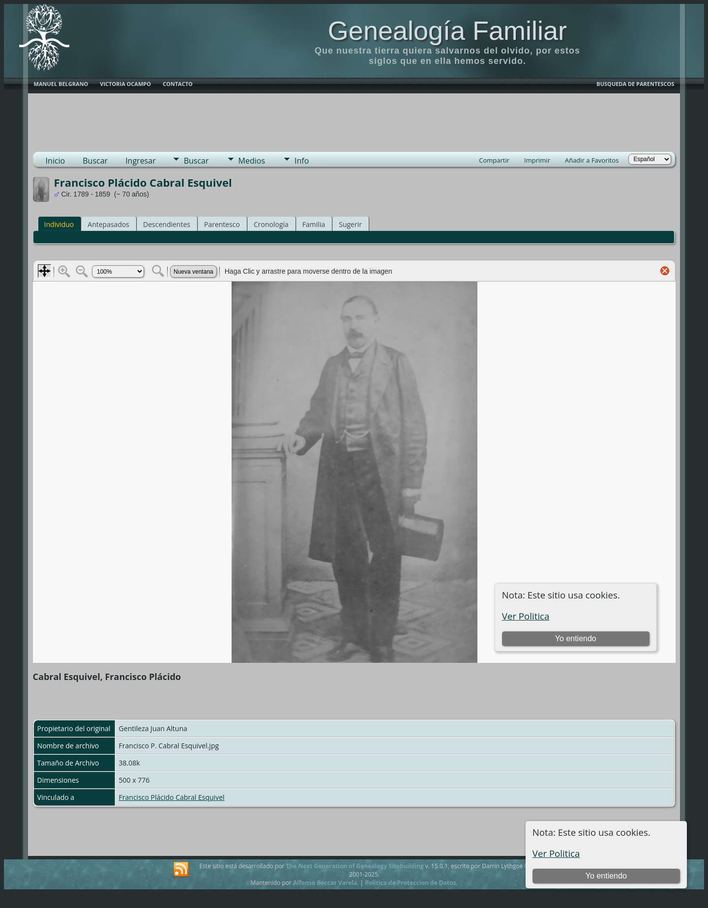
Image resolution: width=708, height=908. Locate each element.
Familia (313, 224)
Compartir (494, 160)
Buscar (95, 160)
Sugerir (350, 224)
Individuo (59, 224)
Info (302, 160)
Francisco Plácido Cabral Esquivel (172, 797)
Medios (251, 160)
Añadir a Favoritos (592, 160)
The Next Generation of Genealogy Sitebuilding (354, 866)
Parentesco (222, 224)
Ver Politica (556, 853)
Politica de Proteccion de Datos (410, 883)
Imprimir (537, 160)
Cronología (271, 224)
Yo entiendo (606, 876)
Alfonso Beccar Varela (325, 883)
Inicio (55, 160)
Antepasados (108, 224)
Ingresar (140, 160)
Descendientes (166, 224)
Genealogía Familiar (447, 30)
